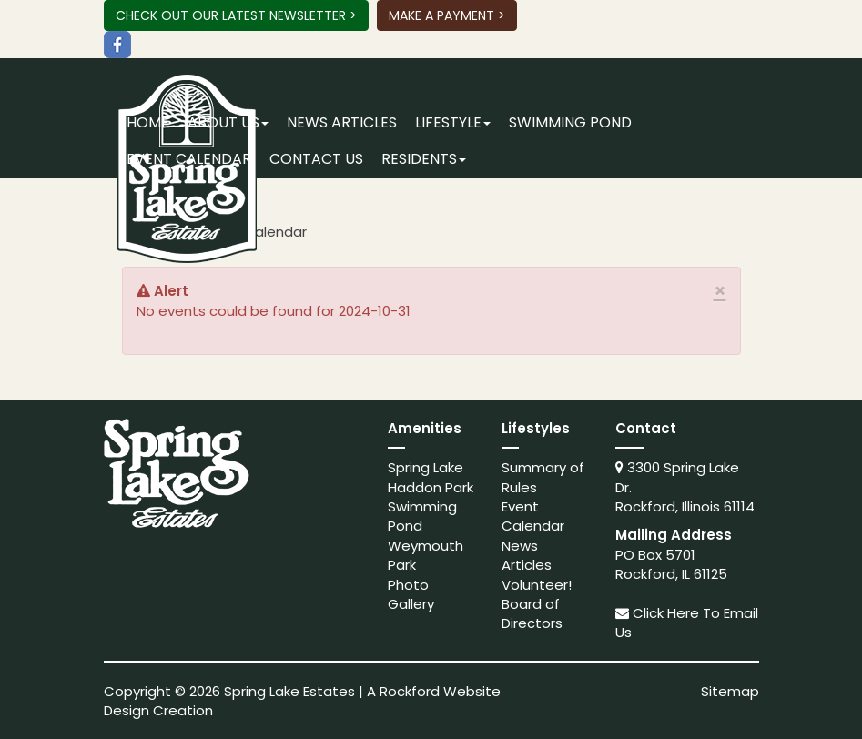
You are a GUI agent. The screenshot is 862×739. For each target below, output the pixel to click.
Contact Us (316, 158)
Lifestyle (453, 122)
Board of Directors (532, 613)
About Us (228, 122)
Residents (423, 158)
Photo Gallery (411, 594)
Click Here (666, 613)
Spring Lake (425, 467)
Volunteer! (537, 584)
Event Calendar (189, 158)
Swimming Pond (570, 122)
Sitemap (730, 691)
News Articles (342, 122)
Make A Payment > (447, 15)
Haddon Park (430, 487)
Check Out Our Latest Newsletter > (236, 15)
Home (148, 122)
